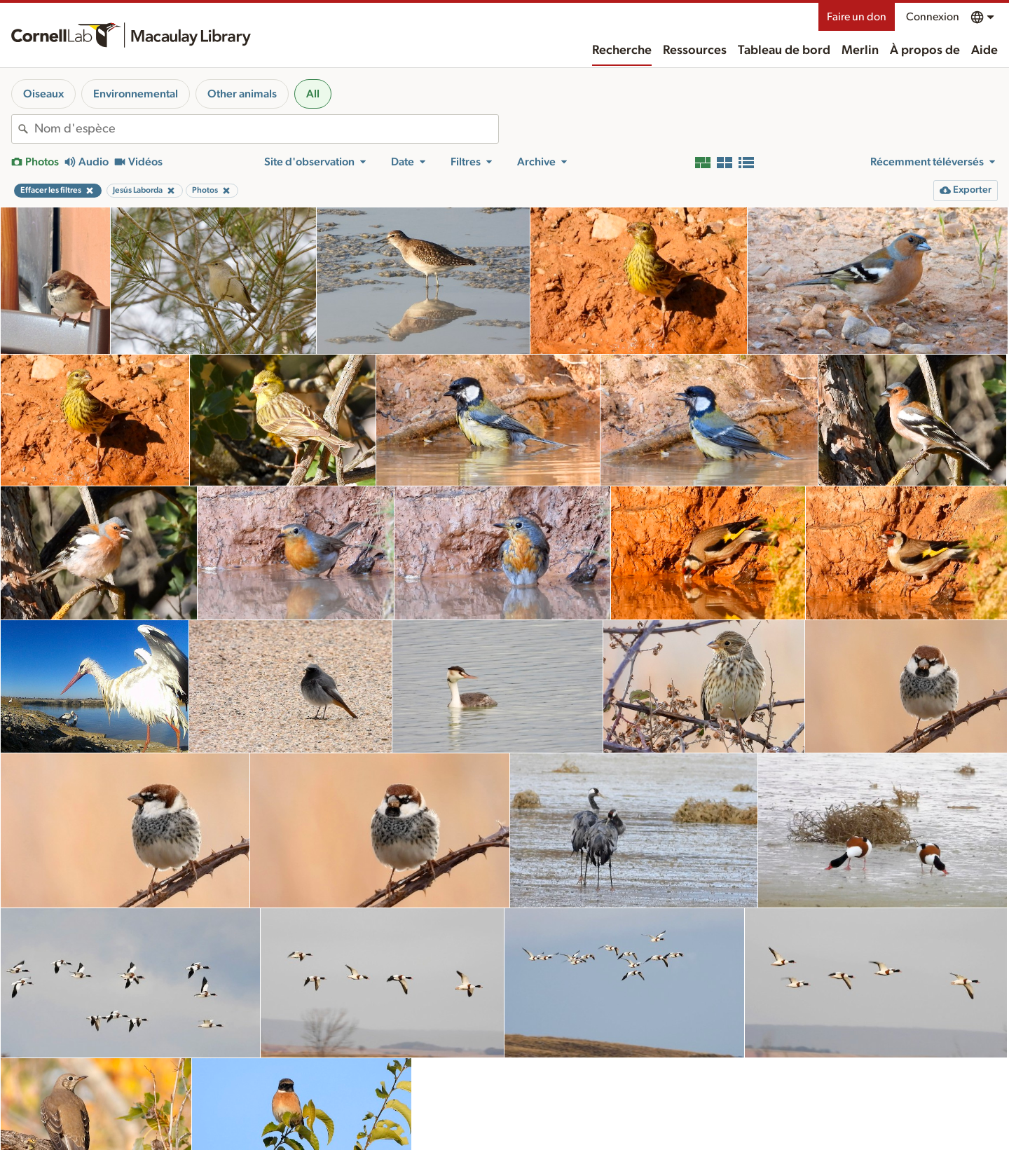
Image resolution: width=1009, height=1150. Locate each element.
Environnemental (135, 94)
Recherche (622, 50)
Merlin (860, 50)
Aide (984, 50)
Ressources (695, 50)
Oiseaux (43, 94)
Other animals (242, 94)
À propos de (925, 50)
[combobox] (266, 129)
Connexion (932, 16)
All (313, 94)
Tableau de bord (784, 50)
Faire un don (856, 16)
